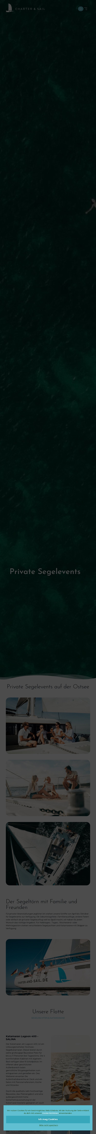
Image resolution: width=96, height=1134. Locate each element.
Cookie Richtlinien (50, 1113)
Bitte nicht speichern (48, 1125)
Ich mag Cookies (48, 1119)
